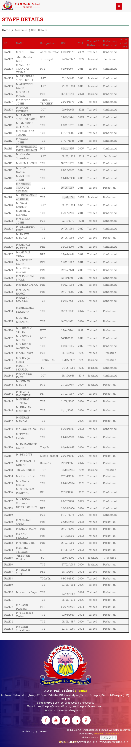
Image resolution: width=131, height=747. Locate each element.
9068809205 (72, 702)
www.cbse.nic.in (87, 741)
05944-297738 (55, 702)
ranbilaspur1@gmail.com (87, 706)
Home (6, 30)
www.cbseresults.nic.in (114, 741)
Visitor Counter (99, 737)
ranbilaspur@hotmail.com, (53, 706)
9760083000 (87, 702)
